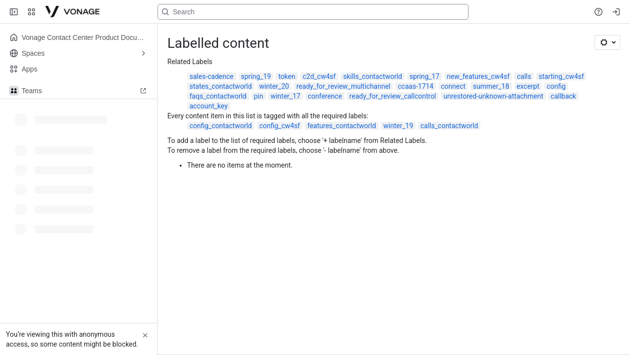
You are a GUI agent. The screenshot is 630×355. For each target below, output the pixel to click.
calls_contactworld (449, 126)
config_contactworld (220, 126)
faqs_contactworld (218, 96)
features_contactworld (341, 126)
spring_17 (425, 76)
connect (453, 86)
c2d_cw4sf (319, 76)
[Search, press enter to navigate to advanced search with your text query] (313, 12)
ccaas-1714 (415, 86)
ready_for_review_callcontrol (392, 96)
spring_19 (256, 76)
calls (524, 76)
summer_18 (491, 86)
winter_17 (285, 96)
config (556, 86)
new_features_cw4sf (478, 76)
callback (563, 96)
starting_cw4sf (561, 76)
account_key (208, 106)
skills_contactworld (372, 76)
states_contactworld (220, 86)
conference (325, 96)
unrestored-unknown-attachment (493, 96)
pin (258, 96)
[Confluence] (72, 12)
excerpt (528, 86)
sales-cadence (211, 76)
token (286, 76)
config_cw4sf (279, 126)
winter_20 (274, 86)
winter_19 (398, 126)
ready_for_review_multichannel (343, 86)
